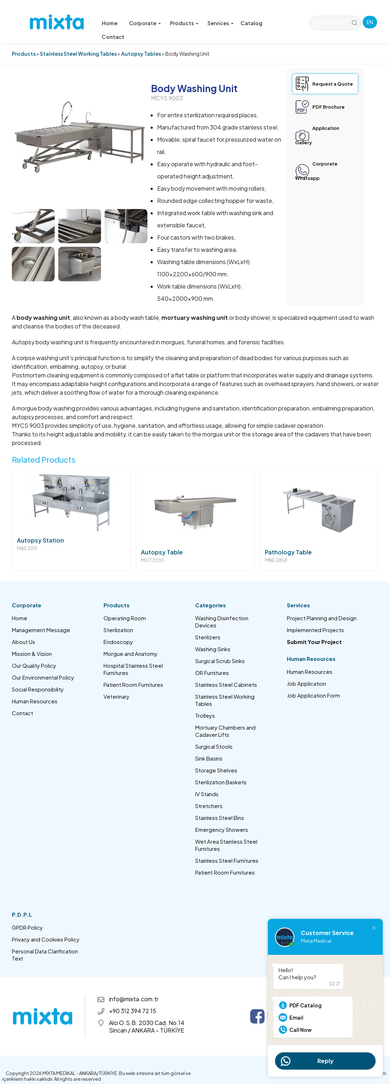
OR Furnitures (212, 672)
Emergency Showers (221, 829)
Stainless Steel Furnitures (226, 860)
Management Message (41, 629)
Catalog (249, 23)
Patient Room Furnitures (133, 684)
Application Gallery (317, 135)
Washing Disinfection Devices (221, 621)
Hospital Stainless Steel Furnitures (133, 669)
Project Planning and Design (322, 617)
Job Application (306, 683)
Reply (325, 1061)
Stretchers (208, 805)
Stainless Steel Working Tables (78, 53)
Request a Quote (332, 84)
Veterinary (116, 696)
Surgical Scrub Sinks (220, 660)
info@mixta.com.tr (134, 999)
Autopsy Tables (141, 53)
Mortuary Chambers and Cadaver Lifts (225, 731)
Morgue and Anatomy (130, 653)
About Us (23, 641)
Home (108, 23)
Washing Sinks (212, 648)
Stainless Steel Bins (219, 817)
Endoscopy (118, 641)
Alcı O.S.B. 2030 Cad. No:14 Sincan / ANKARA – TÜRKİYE (146, 1026)
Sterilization (118, 629)
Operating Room (125, 617)
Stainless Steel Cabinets (226, 684)
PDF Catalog (305, 1005)
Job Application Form (313, 695)
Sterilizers (207, 637)
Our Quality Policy (34, 665)
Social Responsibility (38, 689)
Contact (280, 23)
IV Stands (207, 793)
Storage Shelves (216, 770)
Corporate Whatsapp (316, 171)
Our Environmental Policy (43, 677)
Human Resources (35, 701)
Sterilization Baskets (221, 782)
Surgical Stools (214, 746)
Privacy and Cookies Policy (45, 939)
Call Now (300, 1029)
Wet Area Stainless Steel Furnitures (226, 845)
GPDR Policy (27, 927)
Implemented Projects (315, 629)
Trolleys (205, 715)
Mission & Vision (32, 653)
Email (296, 1017)
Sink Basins (208, 758)
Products (24, 53)
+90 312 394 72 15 (132, 1011)
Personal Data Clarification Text (45, 955)
